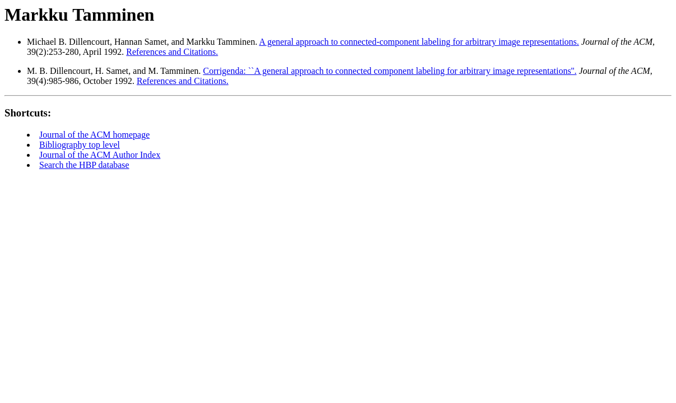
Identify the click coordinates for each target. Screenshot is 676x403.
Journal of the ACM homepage (94, 134)
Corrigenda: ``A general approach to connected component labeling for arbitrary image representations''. (390, 71)
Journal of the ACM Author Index (99, 155)
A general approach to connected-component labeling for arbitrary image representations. (419, 41)
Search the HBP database (84, 165)
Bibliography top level (79, 144)
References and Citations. (172, 52)
